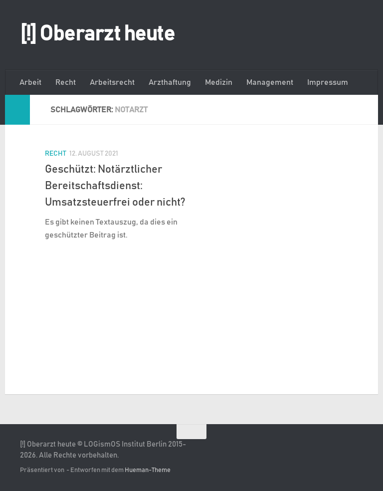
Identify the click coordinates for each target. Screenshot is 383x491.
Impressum (327, 82)
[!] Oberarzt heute (97, 34)
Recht (65, 82)
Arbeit (30, 82)
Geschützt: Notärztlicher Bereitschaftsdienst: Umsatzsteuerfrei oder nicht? (115, 186)
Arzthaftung (170, 82)
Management (269, 82)
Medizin (218, 82)
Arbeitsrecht (112, 82)
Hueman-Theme (148, 470)
